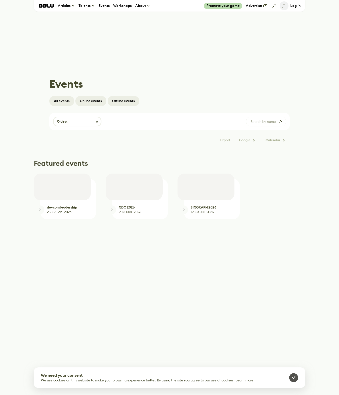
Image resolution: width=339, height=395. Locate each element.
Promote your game (223, 5)
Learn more (244, 380)
